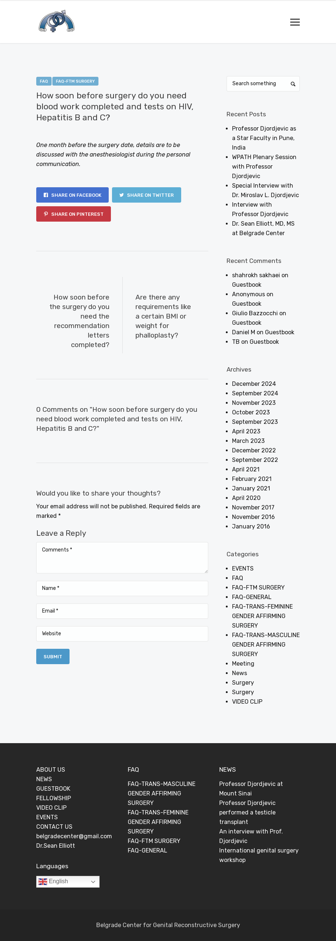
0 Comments (145, 129)
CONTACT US (54, 826)
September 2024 (255, 393)
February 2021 (252, 478)
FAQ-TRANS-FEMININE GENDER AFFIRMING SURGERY (262, 616)
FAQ (44, 81)
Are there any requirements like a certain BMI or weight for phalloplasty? (163, 316)
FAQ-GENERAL (252, 597)
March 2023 (248, 440)
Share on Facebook (72, 195)
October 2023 (251, 412)
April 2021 (246, 469)
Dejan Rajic (106, 129)
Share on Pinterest (74, 214)
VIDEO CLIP (247, 701)
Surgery (243, 682)
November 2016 (253, 516)
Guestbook (246, 284)
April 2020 (246, 497)
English (53, 881)
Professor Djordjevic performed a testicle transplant (247, 812)
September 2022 (255, 459)
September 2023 (255, 421)
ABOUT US (50, 769)
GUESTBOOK (53, 788)
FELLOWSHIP (53, 798)
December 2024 (254, 383)
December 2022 (254, 450)
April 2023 (246, 431)
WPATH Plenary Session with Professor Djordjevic (264, 167)
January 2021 (251, 488)
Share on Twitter (146, 195)
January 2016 (251, 526)
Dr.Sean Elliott (55, 845)
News (239, 673)
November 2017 (253, 507)
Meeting (243, 663)
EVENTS (243, 568)
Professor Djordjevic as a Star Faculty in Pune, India (264, 138)
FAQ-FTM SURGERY (75, 81)
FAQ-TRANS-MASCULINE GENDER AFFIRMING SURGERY (266, 645)
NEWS (44, 779)
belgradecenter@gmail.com (74, 836)
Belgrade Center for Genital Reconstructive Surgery (168, 925)
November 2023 (254, 402)
